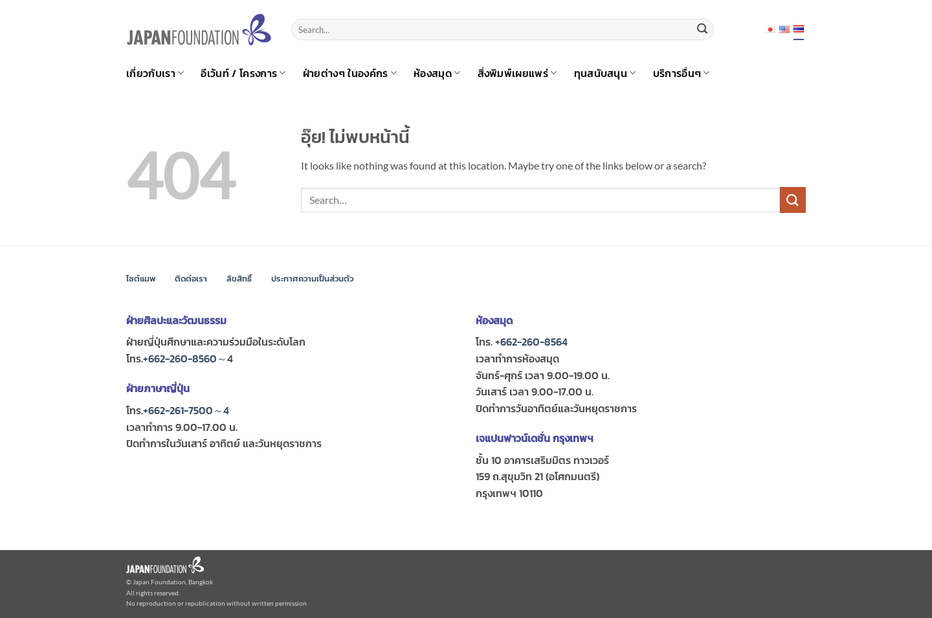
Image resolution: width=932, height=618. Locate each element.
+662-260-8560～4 (188, 358)
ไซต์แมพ (140, 278)
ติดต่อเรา (191, 278)
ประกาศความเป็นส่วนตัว (312, 278)
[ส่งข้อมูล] (702, 30)
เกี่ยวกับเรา (155, 73)
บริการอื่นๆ (681, 73)
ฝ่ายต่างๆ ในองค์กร (350, 73)
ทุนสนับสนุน (605, 73)
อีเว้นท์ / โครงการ (243, 73)
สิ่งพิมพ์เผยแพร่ (517, 73)
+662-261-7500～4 (186, 410)
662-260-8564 (534, 341)
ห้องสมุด (437, 73)
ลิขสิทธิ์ (239, 278)
